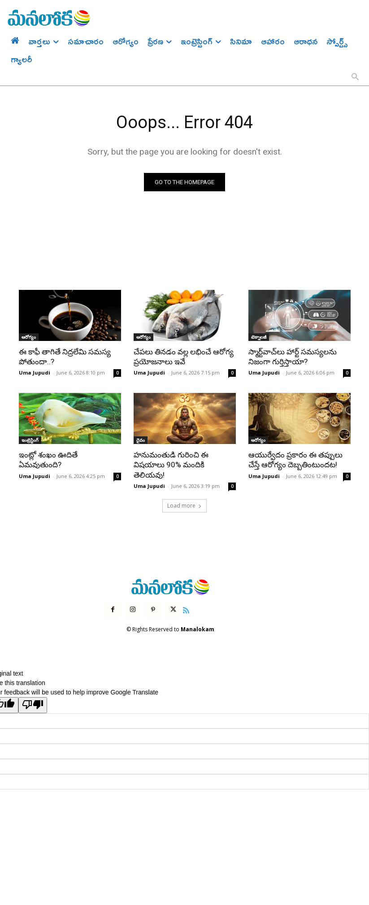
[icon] (186, 609)
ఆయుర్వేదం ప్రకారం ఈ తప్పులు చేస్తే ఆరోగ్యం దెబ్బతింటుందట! (295, 459)
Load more (184, 505)
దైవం (140, 440)
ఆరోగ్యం (29, 337)
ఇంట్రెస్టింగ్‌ (30, 440)
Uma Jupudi (34, 372)
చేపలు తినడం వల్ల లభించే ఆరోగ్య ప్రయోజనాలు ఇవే (184, 356)
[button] (355, 77)
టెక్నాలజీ (258, 337)
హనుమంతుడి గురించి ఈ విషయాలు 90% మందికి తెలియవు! (171, 464)
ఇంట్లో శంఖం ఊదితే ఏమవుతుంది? (48, 459)
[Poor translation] (32, 705)
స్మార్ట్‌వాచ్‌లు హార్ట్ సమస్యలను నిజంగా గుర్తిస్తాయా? (292, 356)
